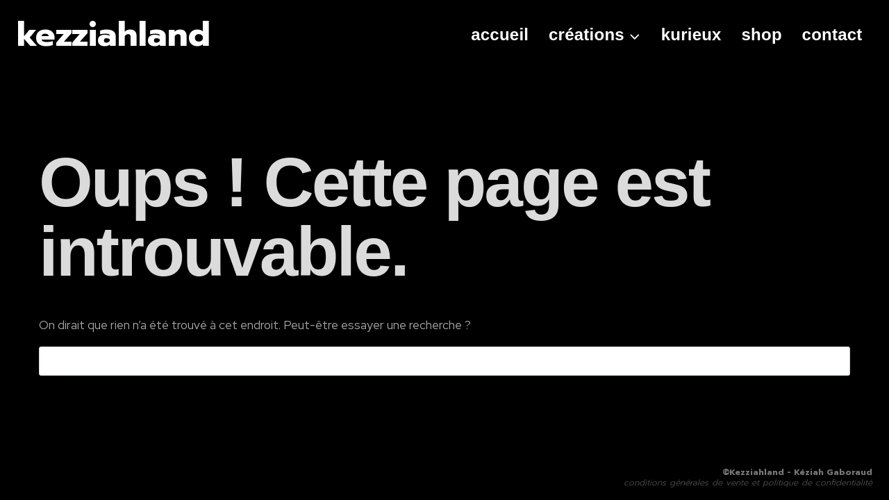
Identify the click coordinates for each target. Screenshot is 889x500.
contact (832, 34)
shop (762, 34)
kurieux (691, 34)
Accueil (500, 34)
